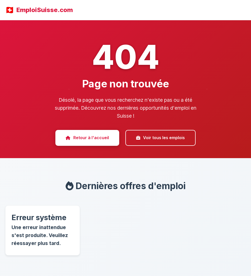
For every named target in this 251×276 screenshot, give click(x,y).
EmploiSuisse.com (44, 10)
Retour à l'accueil (87, 137)
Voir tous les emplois (160, 137)
